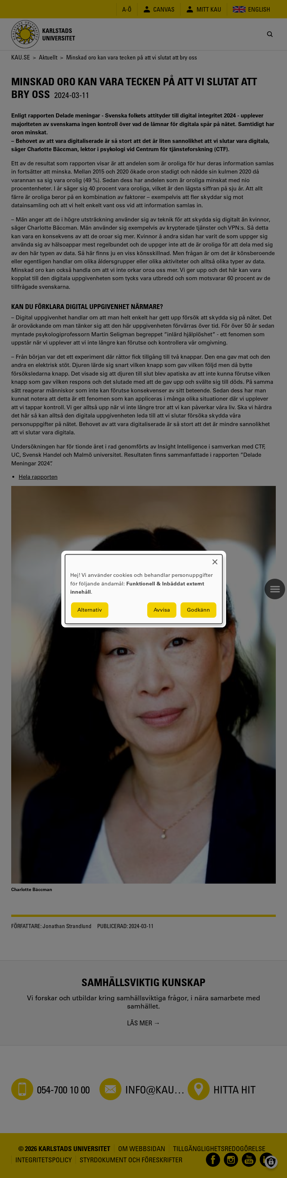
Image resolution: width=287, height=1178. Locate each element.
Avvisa (162, 609)
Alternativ (89, 609)
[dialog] (143, 589)
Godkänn (198, 609)
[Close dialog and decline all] (214, 559)
